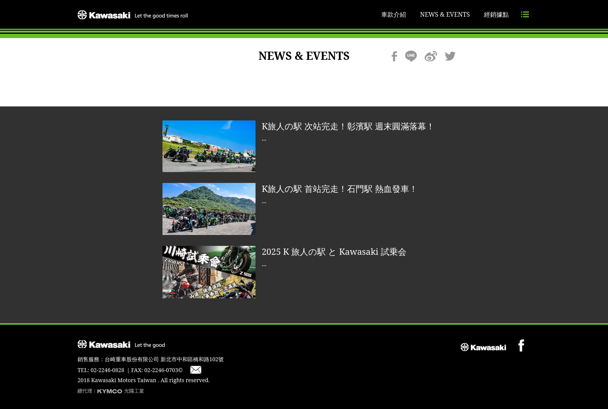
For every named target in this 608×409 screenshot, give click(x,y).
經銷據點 (496, 14)
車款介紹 (393, 14)
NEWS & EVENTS (445, 14)
